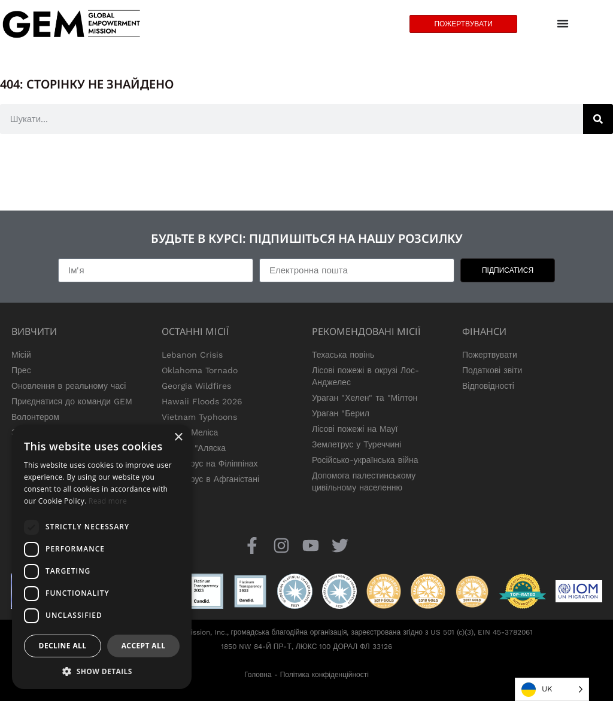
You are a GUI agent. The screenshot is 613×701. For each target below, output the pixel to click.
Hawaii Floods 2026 (202, 401)
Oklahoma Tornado (200, 370)
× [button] (178, 437)
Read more (108, 501)
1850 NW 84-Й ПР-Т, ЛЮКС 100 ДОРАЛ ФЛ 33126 (306, 646)
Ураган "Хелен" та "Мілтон (364, 398)
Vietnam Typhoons (199, 417)
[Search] (598, 119)
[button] (102, 671)
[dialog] (102, 557)
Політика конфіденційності (324, 674)
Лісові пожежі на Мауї (354, 429)
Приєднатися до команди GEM (71, 401)
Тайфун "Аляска (194, 448)
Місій (21, 354)
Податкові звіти (492, 370)
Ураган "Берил (340, 413)
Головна (258, 674)
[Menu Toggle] (563, 24)
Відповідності (488, 386)
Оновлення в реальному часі (68, 386)
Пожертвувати (489, 354)
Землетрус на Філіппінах (210, 463)
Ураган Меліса (190, 432)
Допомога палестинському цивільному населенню (363, 481)
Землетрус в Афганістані (210, 479)
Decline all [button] (63, 646)
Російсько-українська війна (365, 460)
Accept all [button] (144, 646)
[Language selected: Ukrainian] (552, 689)
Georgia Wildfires (196, 386)
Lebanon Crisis (192, 354)
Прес (21, 370)
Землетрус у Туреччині (356, 444)
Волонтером (35, 417)
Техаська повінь (343, 354)
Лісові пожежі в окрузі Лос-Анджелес (365, 376)
